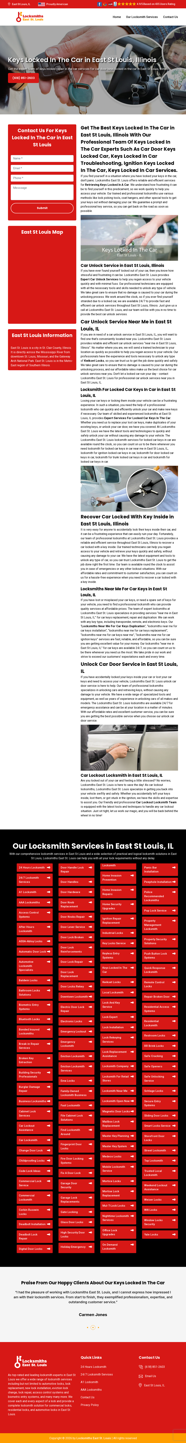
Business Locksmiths (32, 1101)
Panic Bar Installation (151, 869)
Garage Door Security (69, 1185)
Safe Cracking (153, 1056)
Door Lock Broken (72, 937)
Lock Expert (110, 1017)
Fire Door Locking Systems (72, 1160)
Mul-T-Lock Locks (113, 1205)
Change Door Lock (31, 1150)
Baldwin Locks (28, 980)
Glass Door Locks (72, 1222)
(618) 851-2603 (23, 78)
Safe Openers (153, 1066)
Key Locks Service (114, 943)
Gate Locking (69, 1212)
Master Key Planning (115, 1136)
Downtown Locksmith (74, 996)
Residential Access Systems (156, 1009)
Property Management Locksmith (152, 925)
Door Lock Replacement (69, 974)
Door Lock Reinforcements (71, 949)
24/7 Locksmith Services (29, 880)
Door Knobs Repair (73, 916)
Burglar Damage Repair (29, 1089)
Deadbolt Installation (32, 1224)
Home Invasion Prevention (112, 877)
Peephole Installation (158, 882)
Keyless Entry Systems (110, 955)
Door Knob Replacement (69, 904)
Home (117, 17)
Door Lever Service (73, 927)
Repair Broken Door (157, 996)
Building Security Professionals (30, 1074)
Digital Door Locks (30, 1249)
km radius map (42, 279)
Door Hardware (70, 892)
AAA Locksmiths (29, 902)
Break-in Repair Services (29, 1046)
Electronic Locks (71, 1021)
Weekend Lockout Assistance (155, 1187)
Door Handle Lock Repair (72, 869)
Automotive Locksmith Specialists (26, 966)
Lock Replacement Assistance (114, 1054)
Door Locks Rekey (72, 986)
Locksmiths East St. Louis (93, 1438)
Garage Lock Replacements (70, 1199)
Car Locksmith (28, 1140)
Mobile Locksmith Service (113, 1169)
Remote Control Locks (154, 984)
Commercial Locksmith (27, 1197)
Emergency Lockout (73, 1031)
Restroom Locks (154, 1035)
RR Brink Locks (154, 1046)
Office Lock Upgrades (109, 1232)
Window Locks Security (153, 1222)
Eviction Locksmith (73, 1056)
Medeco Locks (111, 1156)
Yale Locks (151, 1234)
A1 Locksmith (27, 892)
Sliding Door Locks (156, 1115)
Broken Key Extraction (26, 1060)
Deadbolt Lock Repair (28, 1236)
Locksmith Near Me (115, 1091)
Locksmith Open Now (116, 1101)
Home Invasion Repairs (112, 892)
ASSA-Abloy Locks (30, 941)
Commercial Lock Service (30, 1183)
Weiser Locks (152, 1199)
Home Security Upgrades (111, 906)
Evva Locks (68, 1080)
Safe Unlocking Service (154, 1078)
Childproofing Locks (32, 1160)
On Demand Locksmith (110, 1247)
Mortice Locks (111, 1181)
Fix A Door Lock (71, 1173)
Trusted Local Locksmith (153, 1173)
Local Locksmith (113, 992)
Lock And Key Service (111, 1004)
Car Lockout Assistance (27, 1128)
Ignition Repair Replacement (111, 920)
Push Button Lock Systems (155, 955)
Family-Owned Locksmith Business (73, 1093)
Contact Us (170, 17)
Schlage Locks (153, 1091)
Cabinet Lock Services (27, 1113)
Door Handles (69, 882)
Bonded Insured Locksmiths (29, 1031)
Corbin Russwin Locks (29, 1212)
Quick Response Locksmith (154, 970)
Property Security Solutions (155, 941)
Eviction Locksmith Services (73, 1068)
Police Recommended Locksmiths (154, 896)
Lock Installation (113, 1027)
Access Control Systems (29, 914)
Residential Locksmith (151, 1023)
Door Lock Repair (72, 961)
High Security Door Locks (73, 1234)
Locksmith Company (115, 1066)
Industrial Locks (112, 933)
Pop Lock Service (155, 910)
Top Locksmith (153, 1160)
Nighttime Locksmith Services (115, 1218)
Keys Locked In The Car (114, 970)
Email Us (150, 1376)
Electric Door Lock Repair (72, 1009)
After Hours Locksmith (26, 929)
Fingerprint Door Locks (71, 1146)
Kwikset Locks (111, 982)
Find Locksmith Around (70, 1132)
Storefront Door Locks (154, 1138)
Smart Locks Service (157, 1125)
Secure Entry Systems (152, 1103)
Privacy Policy (90, 1405)
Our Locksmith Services (142, 17)
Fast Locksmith (70, 1105)
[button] (87, 1327)
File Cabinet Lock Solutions (72, 1117)
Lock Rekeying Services (111, 1039)
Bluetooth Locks (29, 1019)
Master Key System (114, 1146)
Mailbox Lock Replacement (111, 1123)
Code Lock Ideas (29, 1171)
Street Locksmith (155, 1150)
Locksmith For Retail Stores (115, 1078)
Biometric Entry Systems (29, 1007)
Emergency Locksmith (68, 1044)
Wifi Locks (150, 1209)
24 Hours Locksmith (32, 867)
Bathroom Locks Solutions (29, 992)
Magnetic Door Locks (116, 1111)
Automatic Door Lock (32, 951)
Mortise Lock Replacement (111, 1193)
